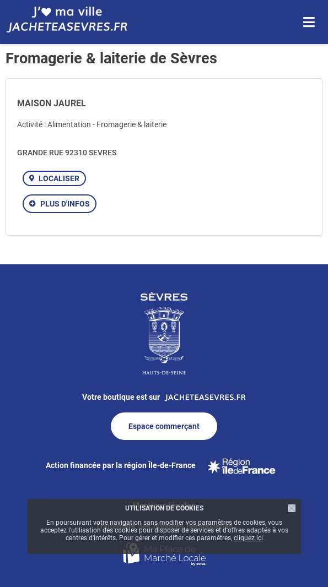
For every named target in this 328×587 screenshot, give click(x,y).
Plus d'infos (65, 203)
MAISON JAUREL (51, 103)
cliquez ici (248, 538)
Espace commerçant (164, 426)
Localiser (59, 178)
